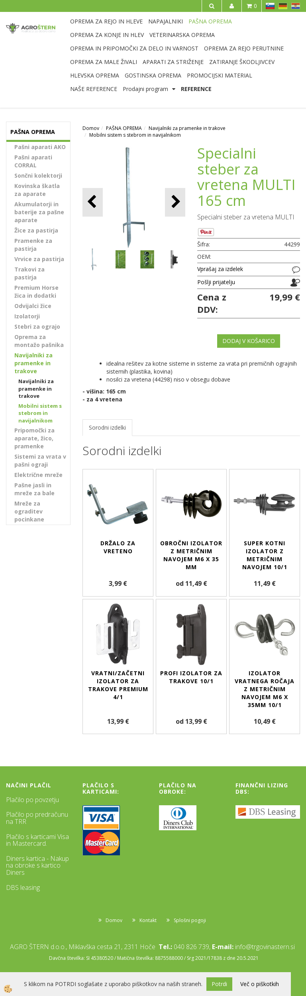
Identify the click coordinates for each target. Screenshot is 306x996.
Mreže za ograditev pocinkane (29, 511)
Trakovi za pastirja (29, 273)
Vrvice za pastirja (39, 259)
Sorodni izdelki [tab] (107, 427)
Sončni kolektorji (38, 175)
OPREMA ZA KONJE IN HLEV (107, 35)
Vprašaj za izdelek (220, 269)
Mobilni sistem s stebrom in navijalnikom (40, 413)
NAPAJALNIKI (165, 21)
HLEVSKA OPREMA (94, 75)
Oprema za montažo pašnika (39, 341)
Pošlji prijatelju (216, 282)
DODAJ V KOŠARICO (248, 341)
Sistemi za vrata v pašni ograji (40, 460)
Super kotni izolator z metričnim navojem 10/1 (264, 555)
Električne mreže (38, 475)
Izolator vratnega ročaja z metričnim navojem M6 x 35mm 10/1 (264, 689)
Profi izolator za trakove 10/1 (191, 677)
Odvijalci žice (32, 306)
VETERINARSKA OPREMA (182, 35)
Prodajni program (145, 89)
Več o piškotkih (259, 984)
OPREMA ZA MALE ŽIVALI (103, 62)
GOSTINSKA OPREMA (153, 75)
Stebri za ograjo (37, 326)
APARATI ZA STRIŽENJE (173, 62)
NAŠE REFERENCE (93, 89)
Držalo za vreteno (117, 547)
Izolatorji (27, 316)
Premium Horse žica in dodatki (36, 291)
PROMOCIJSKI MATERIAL (219, 75)
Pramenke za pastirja (33, 244)
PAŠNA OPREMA (210, 21)
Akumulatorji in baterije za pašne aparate (39, 212)
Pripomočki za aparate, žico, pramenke (34, 438)
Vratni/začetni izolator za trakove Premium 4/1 (118, 685)
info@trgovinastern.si (265, 946)
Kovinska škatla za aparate (37, 190)
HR (295, 6)
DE (283, 6)
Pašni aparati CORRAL (33, 161)
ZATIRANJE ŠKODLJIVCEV (242, 62)
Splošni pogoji (190, 920)
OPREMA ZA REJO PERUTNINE (244, 48)
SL (270, 6)
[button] (175, 202)
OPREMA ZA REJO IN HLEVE (106, 21)
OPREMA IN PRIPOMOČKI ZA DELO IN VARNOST (134, 48)
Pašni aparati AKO (40, 147)
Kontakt (148, 920)
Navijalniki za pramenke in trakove (33, 363)
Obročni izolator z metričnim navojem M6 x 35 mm (191, 555)
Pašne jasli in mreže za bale (34, 489)
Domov (90, 128)
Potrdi (219, 984)
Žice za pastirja (36, 230)
